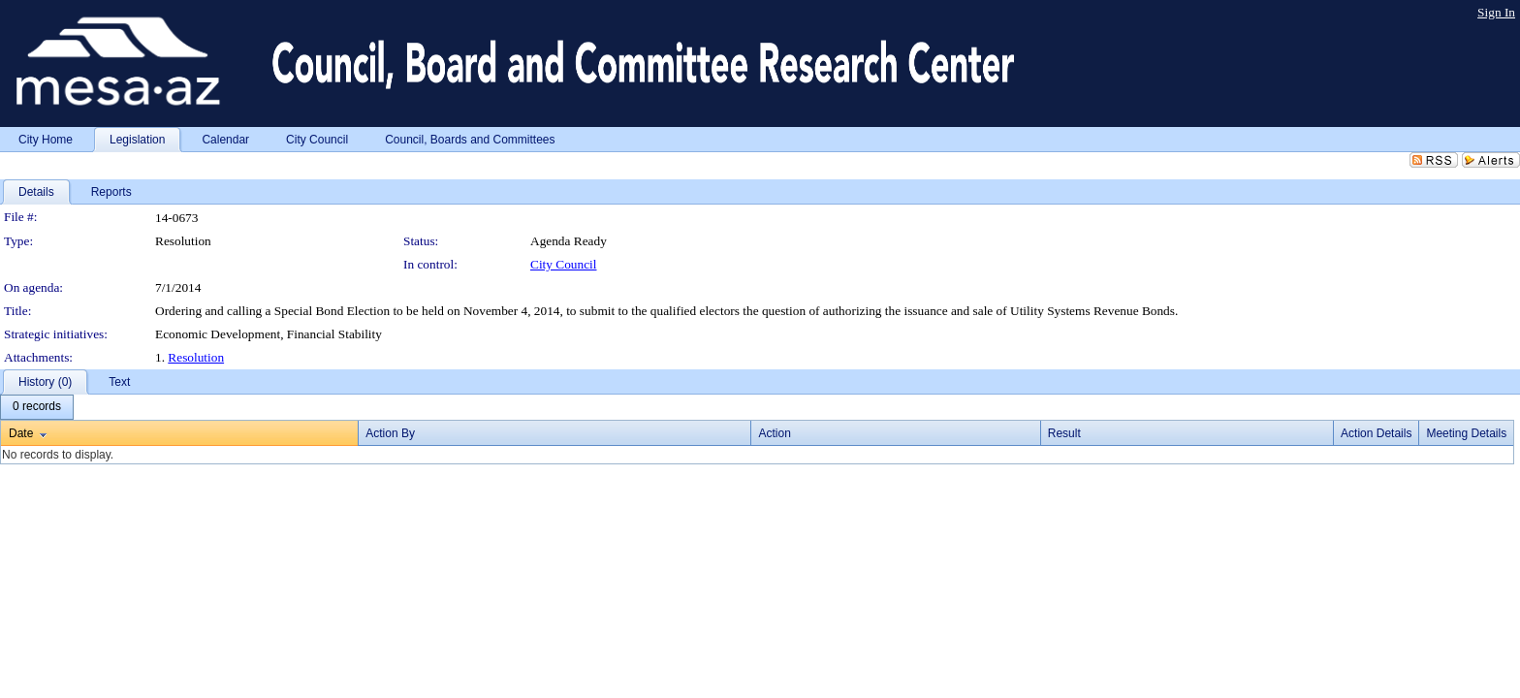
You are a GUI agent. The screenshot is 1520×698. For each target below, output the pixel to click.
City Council (563, 264)
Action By (390, 433)
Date (21, 433)
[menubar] (37, 407)
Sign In (1496, 12)
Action (774, 433)
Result (1064, 433)
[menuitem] (37, 407)
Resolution (196, 357)
